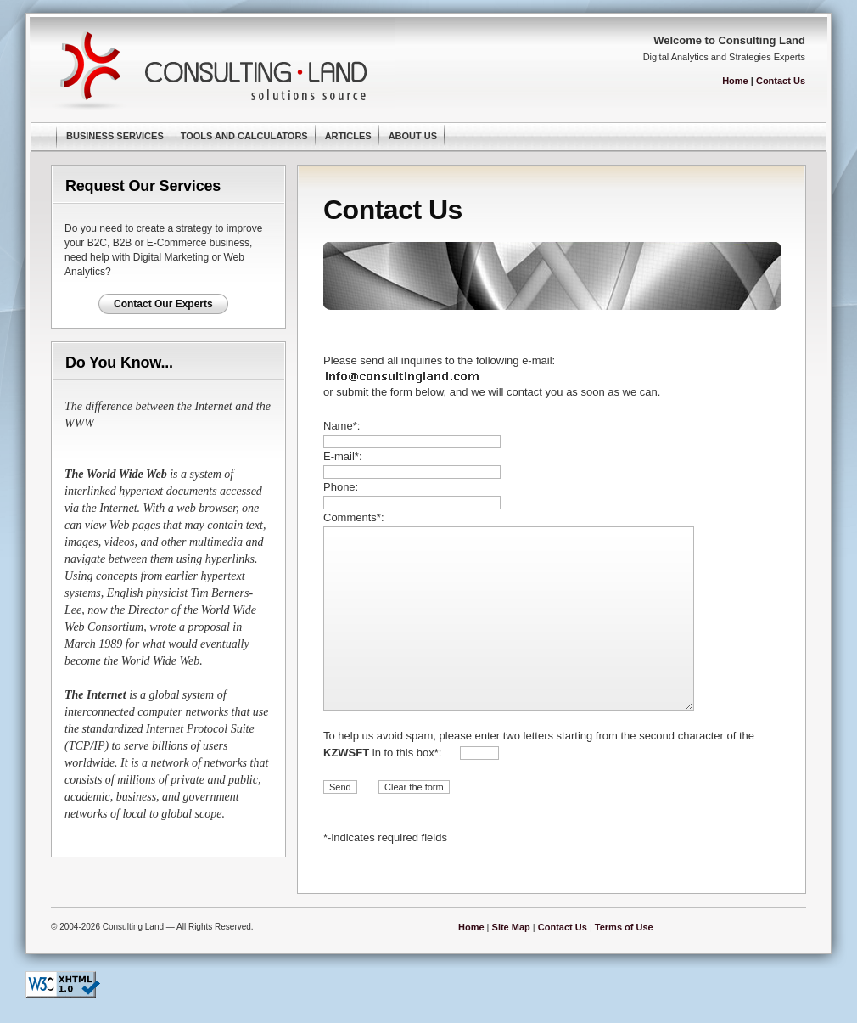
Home (735, 81)
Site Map (511, 927)
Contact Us (780, 81)
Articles (348, 136)
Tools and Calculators (244, 136)
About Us (413, 136)
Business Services (115, 136)
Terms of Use (624, 927)
